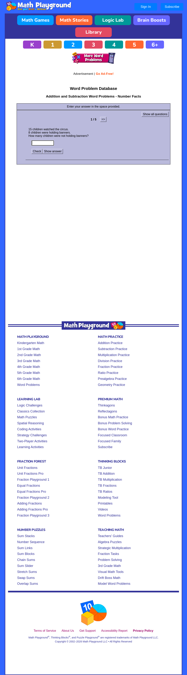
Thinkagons (106, 405)
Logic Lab (113, 20)
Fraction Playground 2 (33, 497)
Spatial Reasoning (30, 423)
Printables (105, 503)
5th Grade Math (28, 373)
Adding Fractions (29, 503)
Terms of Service (45, 630)
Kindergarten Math (30, 343)
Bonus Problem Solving (115, 423)
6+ (155, 45)
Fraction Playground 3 (33, 515)
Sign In (146, 7)
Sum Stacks (26, 536)
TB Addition (106, 473)
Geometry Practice (111, 385)
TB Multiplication (110, 479)
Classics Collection (31, 411)
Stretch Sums (27, 572)
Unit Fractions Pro (30, 473)
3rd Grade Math (28, 361)
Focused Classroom (112, 435)
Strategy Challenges (32, 435)
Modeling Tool (108, 497)
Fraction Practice (110, 367)
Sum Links (25, 548)
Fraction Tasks (108, 554)
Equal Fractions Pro (31, 491)
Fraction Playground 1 (33, 479)
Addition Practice (110, 343)
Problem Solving (110, 560)
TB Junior (105, 468)
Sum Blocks (26, 554)
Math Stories (74, 20)
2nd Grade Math (29, 355)
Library (93, 32)
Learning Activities (30, 447)
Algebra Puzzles (110, 542)
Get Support (87, 630)
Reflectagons (107, 411)
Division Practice (110, 361)
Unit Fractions (27, 468)
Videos (103, 509)
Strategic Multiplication (114, 548)
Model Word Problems (114, 583)
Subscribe (172, 7)
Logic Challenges (29, 405)
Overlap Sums (27, 583)
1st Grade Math (28, 349)
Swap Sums (26, 578)
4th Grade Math (28, 367)
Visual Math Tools (110, 572)
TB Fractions (107, 485)
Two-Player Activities (32, 441)
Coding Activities (29, 429)
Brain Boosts (151, 20)
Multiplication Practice (114, 355)
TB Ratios (105, 491)
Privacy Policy (143, 630)
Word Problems (28, 385)
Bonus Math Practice (113, 417)
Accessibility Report (114, 630)
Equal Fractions (28, 485)
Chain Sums (26, 560)
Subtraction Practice (112, 349)
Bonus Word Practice (113, 429)
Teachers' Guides (110, 536)
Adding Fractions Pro (32, 509)
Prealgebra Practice (112, 379)
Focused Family (109, 441)
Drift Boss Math (109, 578)
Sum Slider (25, 566)
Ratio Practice (108, 373)
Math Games (35, 20)
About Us (68, 630)
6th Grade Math (28, 379)
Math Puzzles (27, 417)
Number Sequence (31, 542)
